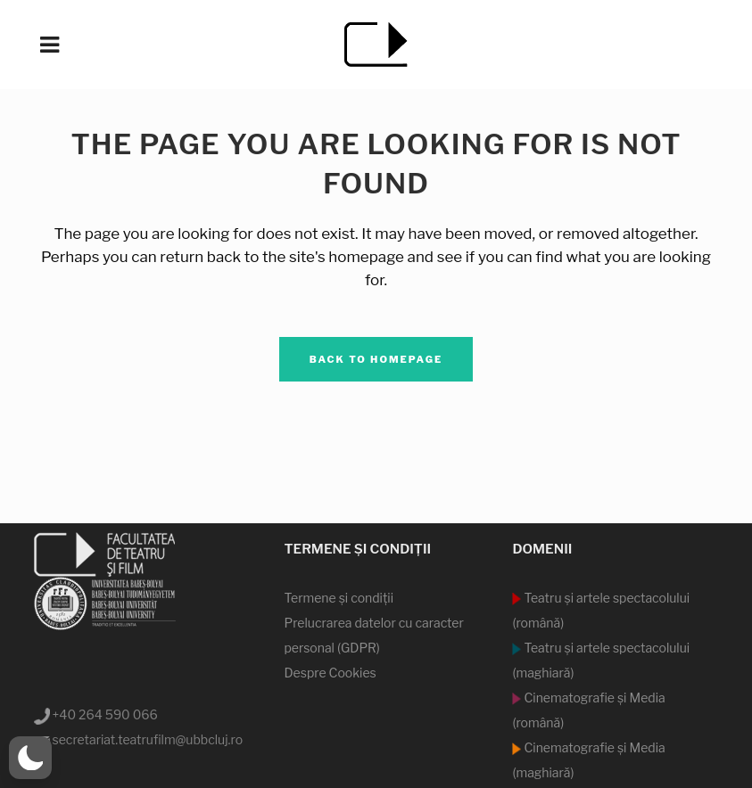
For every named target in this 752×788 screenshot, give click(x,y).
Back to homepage (376, 359)
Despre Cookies (330, 672)
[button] (30, 757)
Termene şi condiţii (338, 597)
